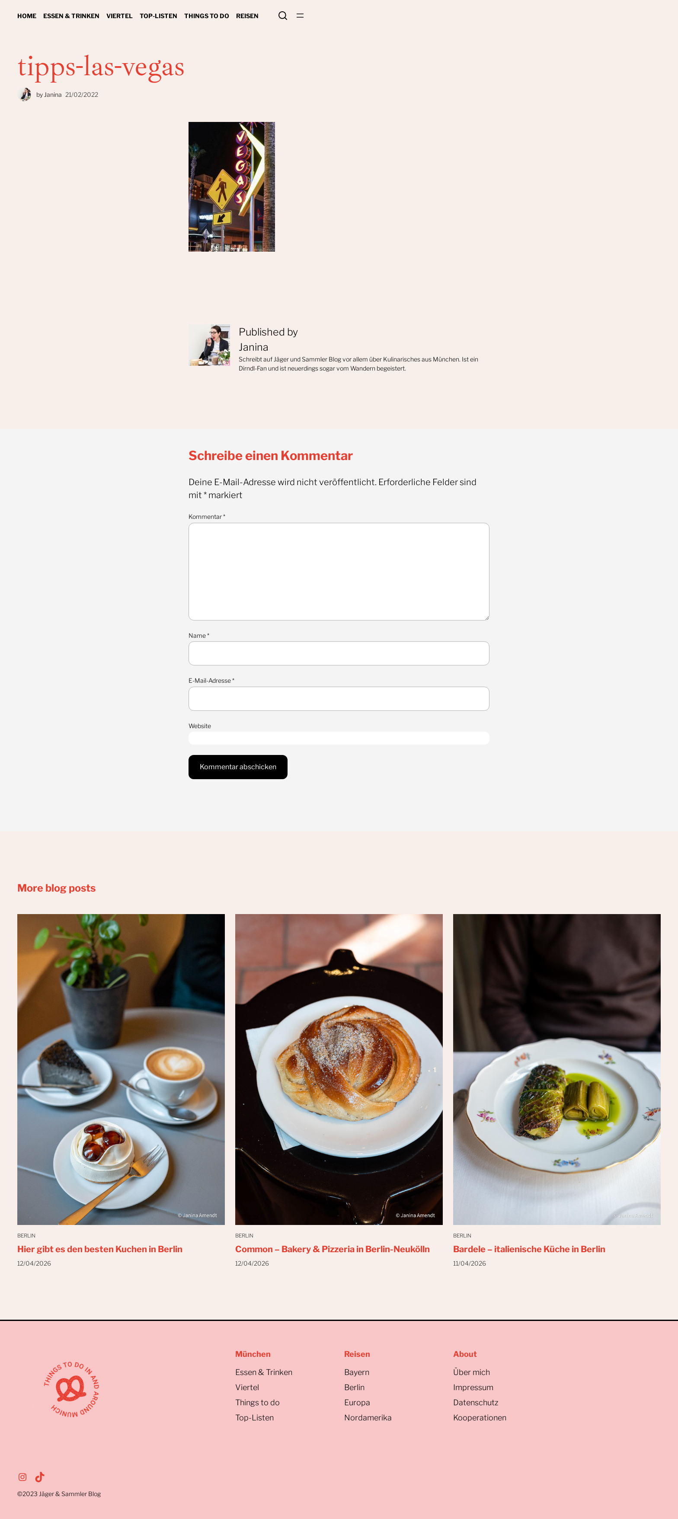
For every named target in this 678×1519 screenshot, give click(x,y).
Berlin (26, 1235)
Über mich (471, 1372)
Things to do (257, 1402)
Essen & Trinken (263, 1372)
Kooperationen (479, 1417)
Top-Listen (254, 1417)
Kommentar (207, 516)
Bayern (356, 1372)
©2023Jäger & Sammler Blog (59, 1493)
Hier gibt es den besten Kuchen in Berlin (99, 1249)
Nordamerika (368, 1417)
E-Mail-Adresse (211, 680)
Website (200, 725)
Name (199, 635)
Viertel (247, 1387)
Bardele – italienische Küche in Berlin (529, 1249)
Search (282, 15)
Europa (357, 1402)
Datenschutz (476, 1402)
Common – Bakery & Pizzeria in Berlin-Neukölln (332, 1249)
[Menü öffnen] (300, 15)
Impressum (473, 1387)
